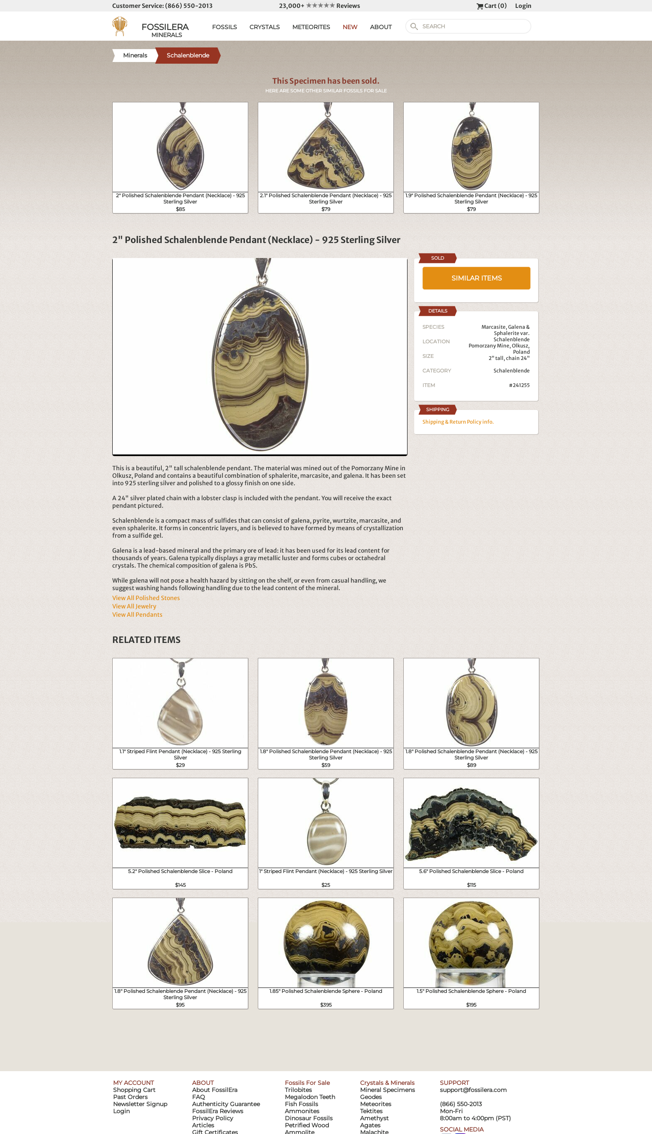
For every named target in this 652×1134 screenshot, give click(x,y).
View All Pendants (137, 614)
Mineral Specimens (387, 1090)
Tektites (371, 1111)
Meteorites (375, 1104)
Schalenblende (512, 370)
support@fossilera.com (473, 1090)
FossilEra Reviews (217, 1111)
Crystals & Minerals (387, 1083)
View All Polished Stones (146, 598)
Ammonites (302, 1111)
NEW (350, 27)
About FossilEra (214, 1090)
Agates (370, 1125)
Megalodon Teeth (310, 1097)
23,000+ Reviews (319, 6)
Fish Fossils (301, 1104)
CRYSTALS (264, 27)
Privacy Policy (212, 1118)
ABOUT (381, 27)
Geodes (371, 1097)
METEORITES (311, 27)
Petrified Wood (307, 1125)
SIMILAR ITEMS (477, 278)
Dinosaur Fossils (309, 1118)
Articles (203, 1125)
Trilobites (298, 1090)
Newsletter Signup (140, 1104)
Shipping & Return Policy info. (458, 422)
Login (523, 6)
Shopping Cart (134, 1090)
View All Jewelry (134, 606)
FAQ (198, 1097)
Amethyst (374, 1118)
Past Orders (130, 1097)
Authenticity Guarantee (226, 1104)
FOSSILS (224, 27)
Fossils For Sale (307, 1083)
